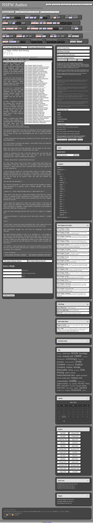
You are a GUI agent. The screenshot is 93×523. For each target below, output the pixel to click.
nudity (11, 59)
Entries (9, 514)
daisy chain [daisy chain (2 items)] (80, 359)
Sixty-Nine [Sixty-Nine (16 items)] (61, 388)
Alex (66, 17)
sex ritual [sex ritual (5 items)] (72, 386)
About (48, 4)
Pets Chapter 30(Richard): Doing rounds (36, 109)
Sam (55, 17)
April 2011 (62, 459)
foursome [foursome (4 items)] (76, 370)
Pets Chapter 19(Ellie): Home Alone (35, 93)
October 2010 (62, 468)
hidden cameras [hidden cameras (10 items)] (81, 375)
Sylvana (75, 17)
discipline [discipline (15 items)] (60, 362)
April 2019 (62, 433)
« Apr (64, 421)
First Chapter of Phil (62, 273)
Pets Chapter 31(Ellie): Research (34, 110)
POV (58, 36)
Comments (16, 514)
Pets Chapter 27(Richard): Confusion (35, 103)
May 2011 (75, 455)
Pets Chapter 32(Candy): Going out (34, 112)
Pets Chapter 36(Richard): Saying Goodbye (37, 118)
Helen (58, 41)
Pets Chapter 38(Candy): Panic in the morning (37, 120)
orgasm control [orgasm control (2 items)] (81, 381)
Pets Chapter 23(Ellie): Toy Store (34, 99)
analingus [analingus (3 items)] (59, 353)
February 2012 (63, 449)
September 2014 (63, 439)
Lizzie (8, 17)
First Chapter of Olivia (63, 260)
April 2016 (62, 436)
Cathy (23, 23)
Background (75, 36)
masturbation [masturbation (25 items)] (62, 381)
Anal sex (59, 117)
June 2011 (63, 455)
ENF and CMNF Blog (63, 310)
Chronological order (72, 60)
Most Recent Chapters (62, 60)
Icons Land (10, 513)
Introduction (80, 60)
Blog (69, 36)
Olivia (12, 17)
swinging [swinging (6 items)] (67, 390)
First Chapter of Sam (63, 276)
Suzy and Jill (35, 23)
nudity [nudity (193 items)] (73, 380)
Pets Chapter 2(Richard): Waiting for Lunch (37, 66)
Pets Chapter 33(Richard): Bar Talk (34, 113)
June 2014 (75, 443)
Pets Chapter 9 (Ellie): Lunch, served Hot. (36, 78)
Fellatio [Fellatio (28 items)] (69, 367)
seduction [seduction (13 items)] (65, 386)
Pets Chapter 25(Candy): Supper (34, 101)
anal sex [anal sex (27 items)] (66, 353)
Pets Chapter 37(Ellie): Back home (34, 119)
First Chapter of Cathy (63, 229)
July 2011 (74, 452)
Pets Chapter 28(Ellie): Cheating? (34, 106)
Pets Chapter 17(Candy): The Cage (34, 90)
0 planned (73, 41)
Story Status (76, 4)
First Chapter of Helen (63, 241)
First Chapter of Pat (62, 264)
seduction (27, 59)
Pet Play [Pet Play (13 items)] (81, 384)
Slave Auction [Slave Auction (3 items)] (69, 388)
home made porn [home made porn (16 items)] (63, 378)
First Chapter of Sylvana (64, 293)
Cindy (45, 17)
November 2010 (75, 465)
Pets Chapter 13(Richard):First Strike (35, 84)
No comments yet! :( (24, 57)
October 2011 (62, 452)
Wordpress (55, 511)
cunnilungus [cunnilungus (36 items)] (71, 359)
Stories (59, 174)
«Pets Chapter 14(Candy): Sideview (16, 254)
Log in (5, 516)
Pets (4, 17)
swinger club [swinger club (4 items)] (60, 390)
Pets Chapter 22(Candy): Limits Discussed (36, 97)
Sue (58, 23)
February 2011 (63, 462)
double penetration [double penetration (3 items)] (70, 362)
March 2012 (75, 446)
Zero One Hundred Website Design (32, 511)
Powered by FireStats (47, 522)
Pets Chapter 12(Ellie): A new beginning (36, 82)
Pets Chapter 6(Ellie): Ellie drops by (35, 74)
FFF (62, 511)
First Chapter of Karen (63, 244)
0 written (79, 41)
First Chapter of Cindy (63, 232)
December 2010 (63, 465)
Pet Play (16, 59)
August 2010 (63, 471)
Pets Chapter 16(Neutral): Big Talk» (39, 254)
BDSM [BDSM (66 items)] (74, 353)
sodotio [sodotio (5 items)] (76, 388)
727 (36, 57)
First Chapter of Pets (63, 269)
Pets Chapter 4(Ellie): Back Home (34, 69)
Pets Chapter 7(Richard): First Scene (35, 75)
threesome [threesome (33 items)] (76, 390)
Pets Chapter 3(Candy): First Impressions (36, 68)
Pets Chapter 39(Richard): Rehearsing (35, 122)
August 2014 (75, 439)
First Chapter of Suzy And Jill (65, 288)
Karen (31, 17)
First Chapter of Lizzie (63, 253)
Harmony (5, 23)
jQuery (67, 511)
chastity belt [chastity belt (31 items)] (67, 356)
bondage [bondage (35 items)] (83, 353)
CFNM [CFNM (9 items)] (59, 356)
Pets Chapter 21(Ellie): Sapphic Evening (36, 94)
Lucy (58, 17)
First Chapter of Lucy (63, 257)
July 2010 (74, 471)
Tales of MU (60, 328)
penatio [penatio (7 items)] (74, 383)
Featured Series (66, 4)
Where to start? (86, 4)
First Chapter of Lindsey (64, 249)
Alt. (18, 41)
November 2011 (75, 449)
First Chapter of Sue (62, 280)
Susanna (17, 17)
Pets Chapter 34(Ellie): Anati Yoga (34, 115)
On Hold (22, 41)
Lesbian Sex (60, 121)
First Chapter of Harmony (64, 236)
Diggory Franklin (61, 325)
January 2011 (75, 462)
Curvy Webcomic (62, 307)
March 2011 (75, 459)
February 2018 (75, 433)
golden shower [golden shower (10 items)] (70, 373)
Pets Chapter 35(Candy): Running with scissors (38, 116)
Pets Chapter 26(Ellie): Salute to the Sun (36, 104)
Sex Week (5, 41)
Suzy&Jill (38, 36)
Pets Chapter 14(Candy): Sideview (12, 47)
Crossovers (56, 4)
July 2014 (62, 443)
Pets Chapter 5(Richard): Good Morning (36, 71)
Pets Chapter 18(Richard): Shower (34, 91)
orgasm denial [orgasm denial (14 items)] (62, 384)
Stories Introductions (62, 217)
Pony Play (21, 59)
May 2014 (62, 446)
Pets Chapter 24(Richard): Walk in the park (37, 100)
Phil (51, 17)
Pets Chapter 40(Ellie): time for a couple (36, 72)
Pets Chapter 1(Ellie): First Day (33, 65)
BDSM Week (12, 41)
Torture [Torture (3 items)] (84, 390)
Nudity (59, 112)
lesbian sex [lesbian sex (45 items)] (76, 378)
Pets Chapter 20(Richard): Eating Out (35, 96)
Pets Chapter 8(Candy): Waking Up (34, 77)
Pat (35, 17)
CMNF (7, 59)
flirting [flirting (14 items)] (70, 370)
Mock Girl (60, 313)
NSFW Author (14, 4)
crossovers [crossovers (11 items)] (61, 359)
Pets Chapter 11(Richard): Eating (34, 81)
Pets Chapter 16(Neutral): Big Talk (36, 47)
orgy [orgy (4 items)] (70, 383)
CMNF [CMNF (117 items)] (78, 356)
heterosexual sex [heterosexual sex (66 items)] (66, 375)
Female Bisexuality (62, 119)
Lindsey (53, 41)
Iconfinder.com (18, 513)
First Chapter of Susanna (64, 284)
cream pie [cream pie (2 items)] (85, 356)
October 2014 (75, 436)
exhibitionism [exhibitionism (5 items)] (70, 365)
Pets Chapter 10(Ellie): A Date (33, 80)
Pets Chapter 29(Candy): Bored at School (36, 107)
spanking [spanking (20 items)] (83, 388)
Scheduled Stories (8, 12)
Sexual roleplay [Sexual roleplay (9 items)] (81, 386)
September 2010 (75, 468)
